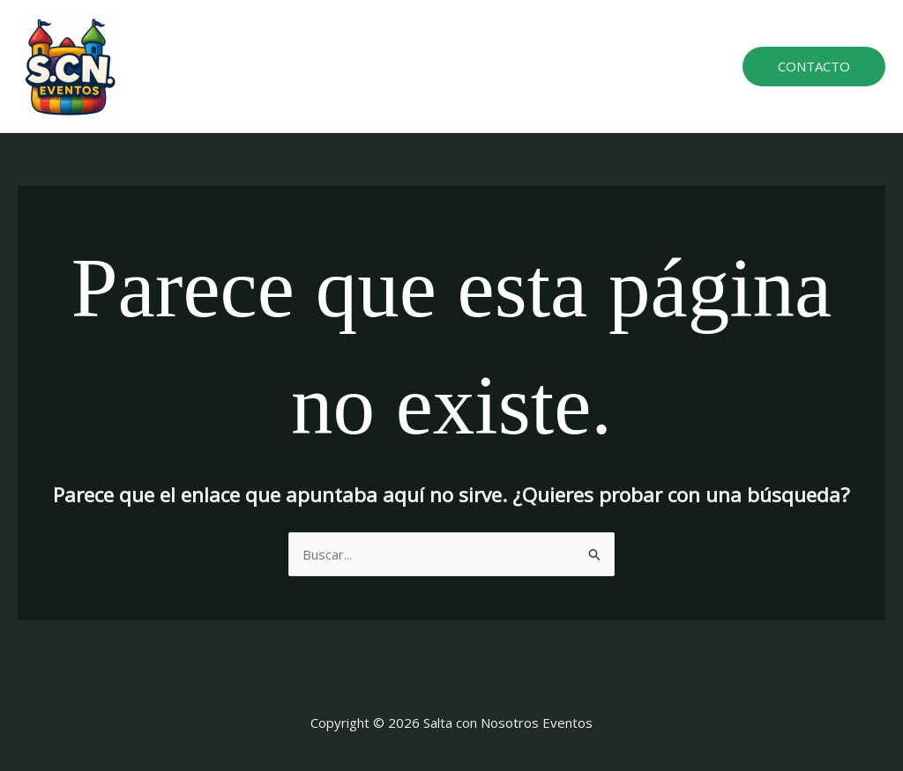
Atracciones (423, 66)
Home (343, 66)
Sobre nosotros (532, 66)
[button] (814, 66)
